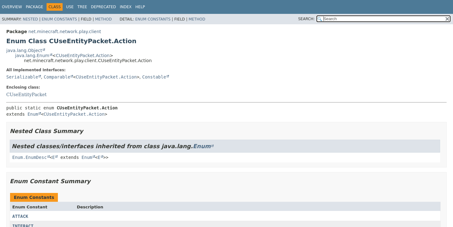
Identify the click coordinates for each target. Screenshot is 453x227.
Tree (82, 7)
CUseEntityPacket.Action (82, 55)
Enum (32, 114)
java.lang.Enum (32, 55)
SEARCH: (306, 19)
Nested (30, 19)
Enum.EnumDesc (29, 157)
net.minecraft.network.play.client (64, 31)
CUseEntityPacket (26, 94)
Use (70, 7)
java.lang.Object (24, 50)
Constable (154, 76)
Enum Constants (59, 19)
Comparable (57, 76)
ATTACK (20, 216)
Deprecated (103, 7)
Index (126, 7)
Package (34, 7)
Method (103, 19)
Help (140, 7)
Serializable (22, 76)
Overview (12, 7)
